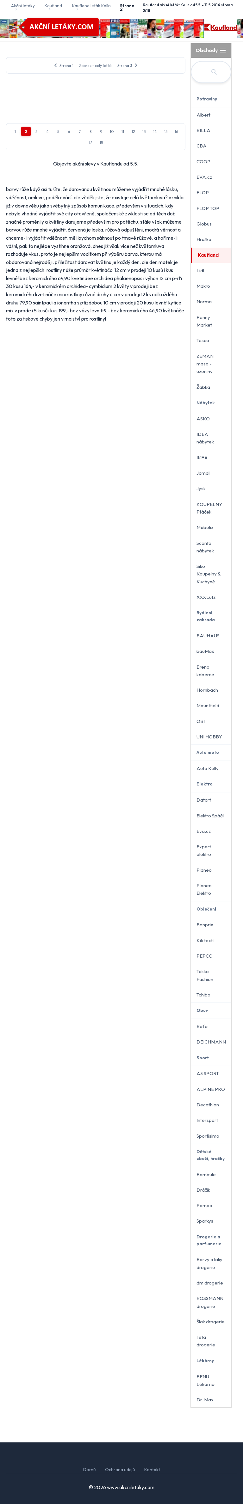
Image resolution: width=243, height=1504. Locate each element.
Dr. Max (205, 1400)
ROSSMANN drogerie (209, 1302)
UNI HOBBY (209, 737)
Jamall (203, 473)
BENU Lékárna (205, 1380)
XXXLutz (205, 597)
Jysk (201, 488)
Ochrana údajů (120, 1469)
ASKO (203, 419)
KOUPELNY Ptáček (209, 508)
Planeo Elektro (204, 889)
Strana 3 (128, 65)
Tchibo (203, 995)
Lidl (200, 271)
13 (144, 308)
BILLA (203, 130)
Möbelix (205, 527)
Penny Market (204, 321)
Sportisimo (207, 1136)
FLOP (202, 193)
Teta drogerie (205, 1341)
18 (101, 319)
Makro (203, 286)
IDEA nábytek (205, 438)
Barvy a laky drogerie (209, 1263)
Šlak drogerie (210, 1322)
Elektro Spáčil (210, 816)
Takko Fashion (204, 975)
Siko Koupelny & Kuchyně (208, 574)
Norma (204, 301)
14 (155, 308)
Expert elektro (203, 850)
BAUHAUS (208, 636)
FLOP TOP (207, 208)
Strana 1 (62, 65)
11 (123, 308)
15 (165, 308)
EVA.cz (204, 177)
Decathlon (207, 1105)
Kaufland (208, 255)
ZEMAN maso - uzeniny (205, 364)
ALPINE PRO (210, 1089)
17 (90, 319)
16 (176, 308)
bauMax (205, 651)
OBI (200, 721)
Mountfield (207, 705)
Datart (203, 800)
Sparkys (204, 1221)
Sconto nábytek (205, 547)
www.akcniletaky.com (130, 1487)
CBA (201, 146)
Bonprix (204, 925)
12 (133, 308)
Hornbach (207, 690)
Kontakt (152, 1469)
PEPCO (204, 956)
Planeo (204, 870)
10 (112, 308)
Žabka (203, 387)
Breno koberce (205, 670)
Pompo (204, 1205)
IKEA (202, 457)
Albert (203, 115)
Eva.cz (203, 831)
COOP (203, 162)
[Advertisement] (95, 127)
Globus (204, 224)
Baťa (202, 1026)
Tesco (202, 340)
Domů (89, 1469)
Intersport (207, 1120)
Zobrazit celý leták (95, 65)
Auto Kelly (207, 768)
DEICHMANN (211, 1042)
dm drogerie (209, 1283)
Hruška (203, 239)
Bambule (206, 1174)
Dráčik (203, 1190)
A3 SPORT (207, 1073)
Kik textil (205, 940)
